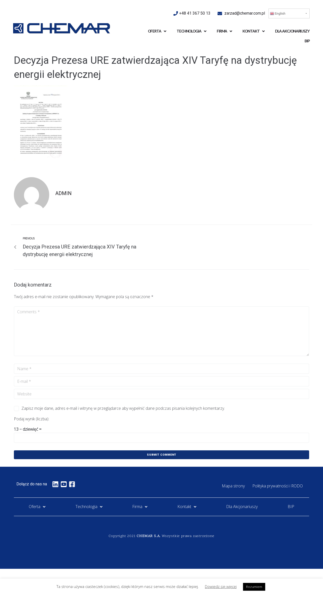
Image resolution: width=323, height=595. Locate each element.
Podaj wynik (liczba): (31, 419)
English (277, 14)
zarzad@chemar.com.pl (244, 13)
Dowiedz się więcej (221, 586)
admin (63, 193)
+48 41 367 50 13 (195, 13)
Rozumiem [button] (254, 586)
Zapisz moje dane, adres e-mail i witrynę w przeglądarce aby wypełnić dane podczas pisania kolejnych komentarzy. (123, 408)
